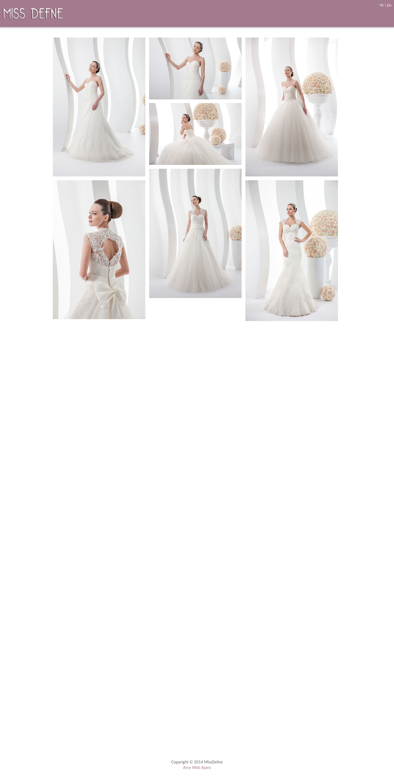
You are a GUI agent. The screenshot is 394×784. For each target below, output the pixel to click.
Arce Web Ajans (197, 767)
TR (381, 5)
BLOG (360, 18)
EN (389, 5)
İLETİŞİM (383, 18)
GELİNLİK (277, 18)
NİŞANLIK (305, 18)
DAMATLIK (334, 18)
